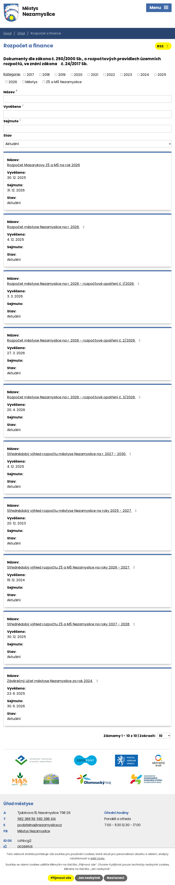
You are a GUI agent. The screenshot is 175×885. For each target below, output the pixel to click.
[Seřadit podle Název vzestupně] (17, 90)
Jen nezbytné (89, 878)
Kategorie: (12, 74)
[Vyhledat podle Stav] (87, 144)
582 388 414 (46, 818)
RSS (163, 46)
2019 (62, 74)
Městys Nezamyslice (33, 831)
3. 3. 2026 (15, 296)
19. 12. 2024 (16, 580)
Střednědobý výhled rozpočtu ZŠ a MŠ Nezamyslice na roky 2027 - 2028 (71, 624)
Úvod (7, 33)
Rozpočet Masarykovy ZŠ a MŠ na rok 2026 (43, 165)
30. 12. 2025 (16, 177)
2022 (111, 74)
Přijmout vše (61, 878)
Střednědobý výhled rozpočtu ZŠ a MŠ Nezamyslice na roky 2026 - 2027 (71, 567)
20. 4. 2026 (16, 409)
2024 (144, 74)
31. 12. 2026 (16, 190)
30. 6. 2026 (16, 706)
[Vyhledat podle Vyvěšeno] (87, 114)
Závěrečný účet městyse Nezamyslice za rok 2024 (53, 680)
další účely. (97, 858)
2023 (128, 74)
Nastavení (115, 878)
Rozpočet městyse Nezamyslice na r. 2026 (46, 226)
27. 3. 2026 (16, 353)
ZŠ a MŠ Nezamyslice (64, 81)
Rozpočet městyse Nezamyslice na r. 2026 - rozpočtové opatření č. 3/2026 (74, 397)
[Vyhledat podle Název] (87, 99)
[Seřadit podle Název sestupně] (17, 91)
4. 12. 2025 (15, 239)
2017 (30, 74)
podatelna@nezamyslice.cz (39, 825)
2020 (78, 74)
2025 (162, 74)
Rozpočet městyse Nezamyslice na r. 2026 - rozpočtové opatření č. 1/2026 (74, 283)
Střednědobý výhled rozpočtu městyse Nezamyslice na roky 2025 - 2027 (72, 510)
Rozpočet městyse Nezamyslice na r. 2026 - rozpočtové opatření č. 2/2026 (74, 340)
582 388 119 (26, 818)
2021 (94, 74)
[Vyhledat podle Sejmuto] (87, 129)
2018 (46, 74)
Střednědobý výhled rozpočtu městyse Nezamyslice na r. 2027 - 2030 (70, 453)
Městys (31, 81)
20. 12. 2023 (16, 523)
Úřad (21, 33)
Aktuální (14, 202)
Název (9, 92)
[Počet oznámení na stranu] (164, 735)
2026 (13, 81)
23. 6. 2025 (16, 693)
